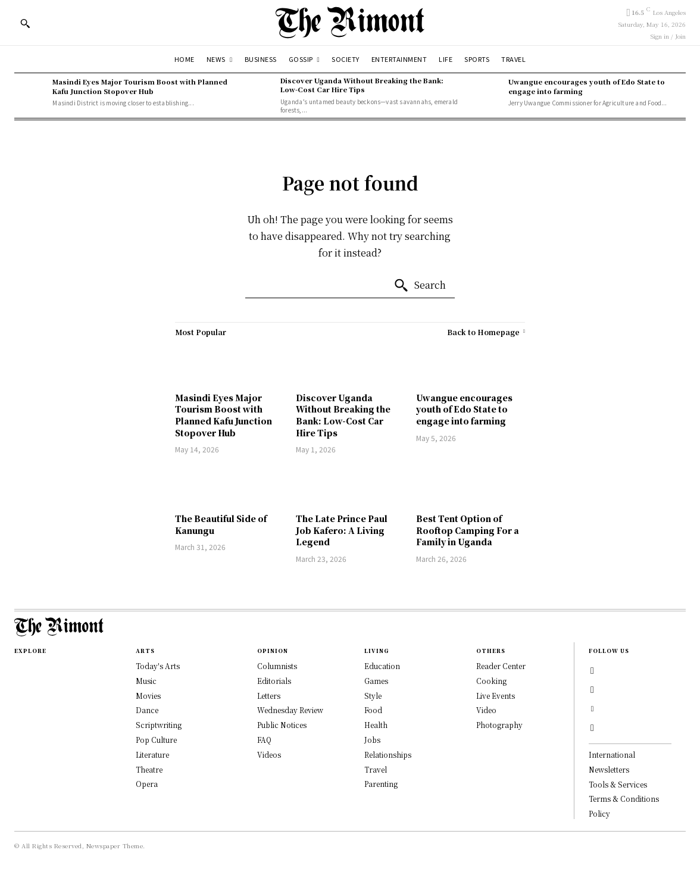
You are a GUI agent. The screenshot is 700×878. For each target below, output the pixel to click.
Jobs (372, 740)
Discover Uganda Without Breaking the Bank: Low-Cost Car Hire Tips (361, 85)
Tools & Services (618, 784)
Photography (499, 725)
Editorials (274, 681)
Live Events (495, 695)
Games (376, 681)
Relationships (387, 754)
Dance (147, 710)
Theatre (149, 769)
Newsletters (609, 769)
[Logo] (350, 22)
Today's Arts (158, 666)
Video (486, 710)
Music (146, 681)
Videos (269, 754)
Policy (599, 813)
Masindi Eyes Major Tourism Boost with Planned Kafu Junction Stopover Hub (139, 86)
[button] (25, 23)
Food (373, 710)
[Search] (420, 285)
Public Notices (282, 725)
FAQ (264, 740)
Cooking (491, 681)
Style (373, 695)
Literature (152, 754)
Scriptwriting (159, 725)
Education (382, 666)
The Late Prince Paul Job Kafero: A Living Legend (342, 530)
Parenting (381, 784)
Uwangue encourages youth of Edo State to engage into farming (586, 86)
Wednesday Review (290, 710)
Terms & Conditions (624, 798)
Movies (148, 695)
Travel (375, 769)
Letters (268, 695)
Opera (147, 784)
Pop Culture (156, 740)
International (612, 754)
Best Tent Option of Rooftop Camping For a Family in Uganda (467, 530)
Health (376, 725)
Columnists (277, 666)
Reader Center (501, 666)
